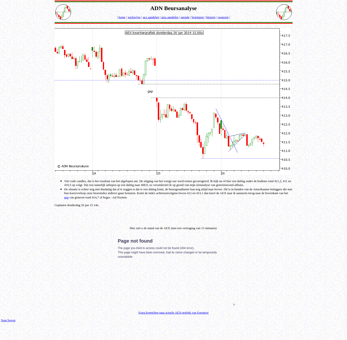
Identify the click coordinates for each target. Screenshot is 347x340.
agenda (185, 17)
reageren (223, 17)
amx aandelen (169, 17)
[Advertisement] (175, 214)
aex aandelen (151, 17)
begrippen (198, 17)
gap (66, 197)
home (121, 17)
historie (211, 17)
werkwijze (134, 17)
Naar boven (8, 320)
